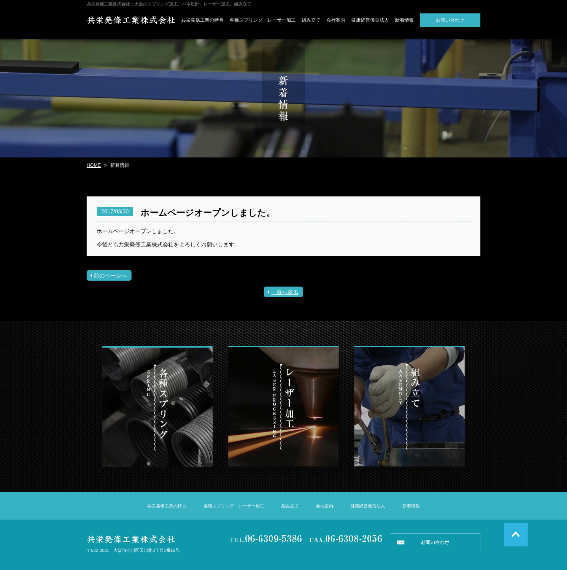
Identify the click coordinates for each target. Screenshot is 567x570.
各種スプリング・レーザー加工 (263, 20)
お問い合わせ (450, 20)
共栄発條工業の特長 (202, 20)
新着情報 (404, 20)
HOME (94, 165)
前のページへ (110, 275)
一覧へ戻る (284, 292)
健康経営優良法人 (370, 20)
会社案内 (335, 20)
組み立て (311, 20)
